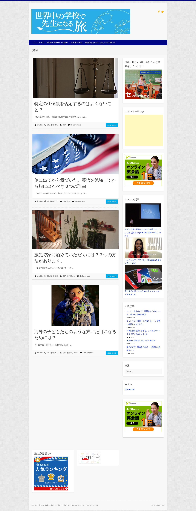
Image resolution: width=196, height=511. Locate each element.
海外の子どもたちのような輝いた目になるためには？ (75, 334)
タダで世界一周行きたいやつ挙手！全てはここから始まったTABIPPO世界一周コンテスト (143, 232)
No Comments (76, 125)
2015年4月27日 (52, 201)
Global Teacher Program (57, 42)
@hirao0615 (130, 389)
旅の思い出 (71, 276)
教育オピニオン (72, 353)
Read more (111, 125)
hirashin (40, 125)
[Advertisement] (144, 130)
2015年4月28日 (52, 125)
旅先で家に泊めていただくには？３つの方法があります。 (75, 257)
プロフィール (38, 42)
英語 (68, 201)
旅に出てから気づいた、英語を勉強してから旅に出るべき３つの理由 (75, 182)
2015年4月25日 (52, 353)
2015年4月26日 (52, 276)
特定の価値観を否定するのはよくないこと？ (73, 106)
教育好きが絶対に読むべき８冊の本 (100, 42)
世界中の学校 (76, 42)
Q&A (64, 125)
